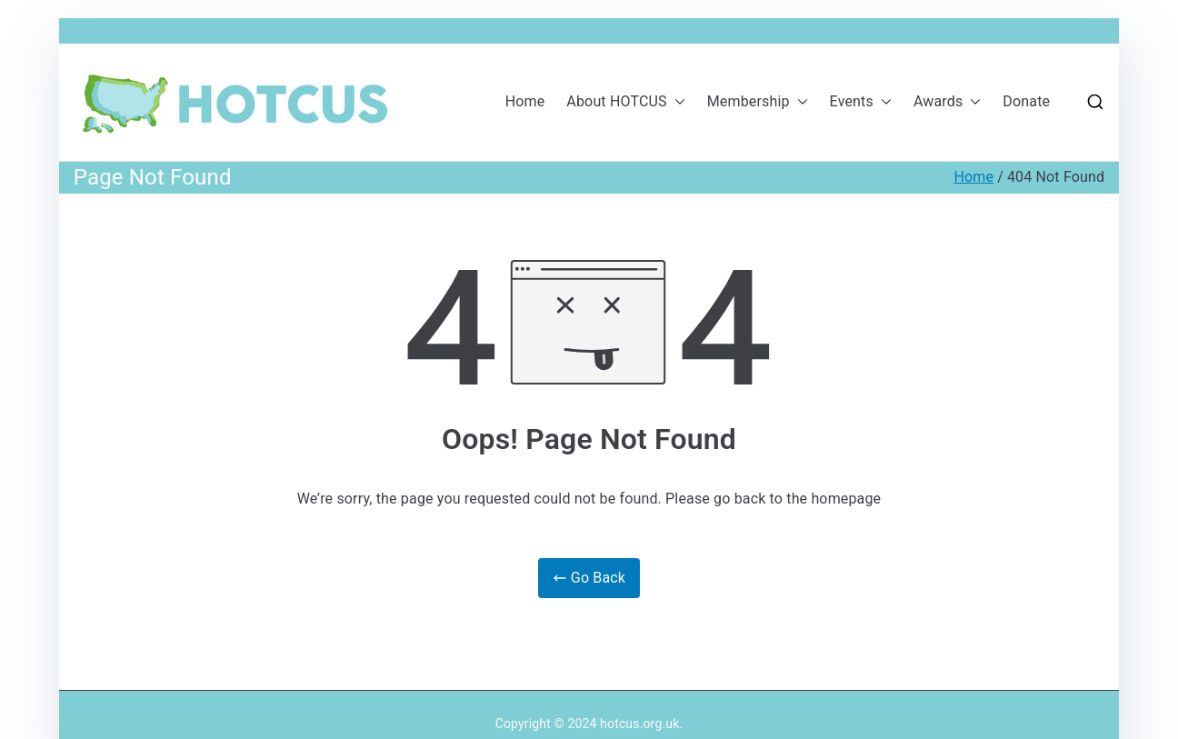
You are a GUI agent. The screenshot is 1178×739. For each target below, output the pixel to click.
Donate (1026, 101)
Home (525, 101)
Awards (947, 102)
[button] (676, 102)
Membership (757, 102)
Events (861, 102)
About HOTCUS (625, 102)
